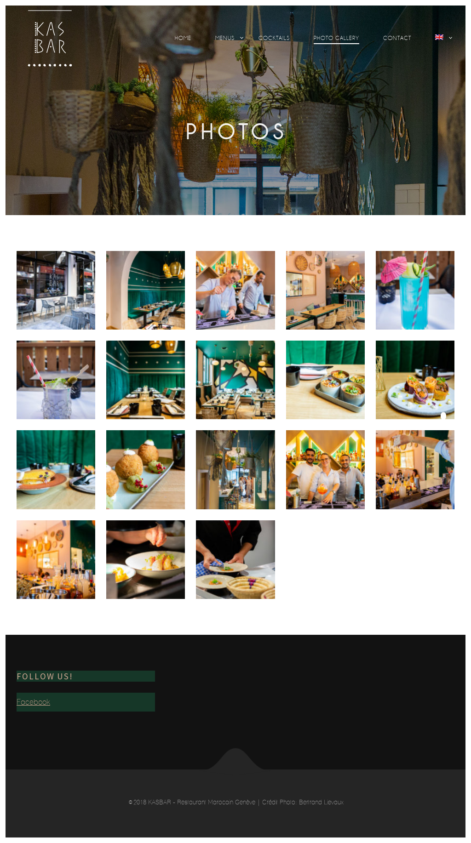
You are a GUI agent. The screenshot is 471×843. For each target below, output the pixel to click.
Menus (225, 38)
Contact (397, 38)
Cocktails (274, 38)
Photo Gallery (336, 38)
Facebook (33, 701)
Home (183, 38)
